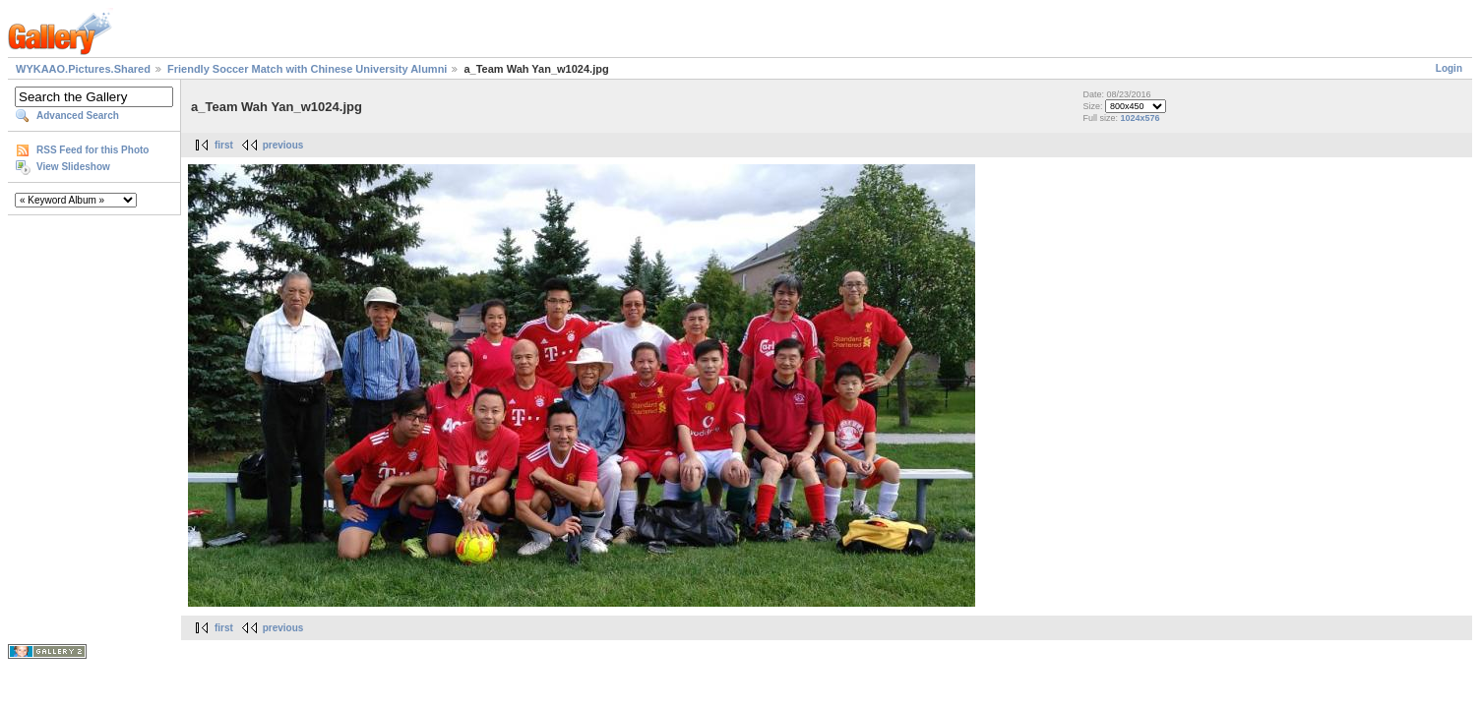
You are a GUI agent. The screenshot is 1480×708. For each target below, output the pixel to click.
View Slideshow (73, 166)
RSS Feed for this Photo (92, 150)
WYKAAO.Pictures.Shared (83, 69)
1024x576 (1139, 118)
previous (283, 145)
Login (1449, 68)
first (224, 145)
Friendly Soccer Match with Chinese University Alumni (307, 69)
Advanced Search (77, 115)
